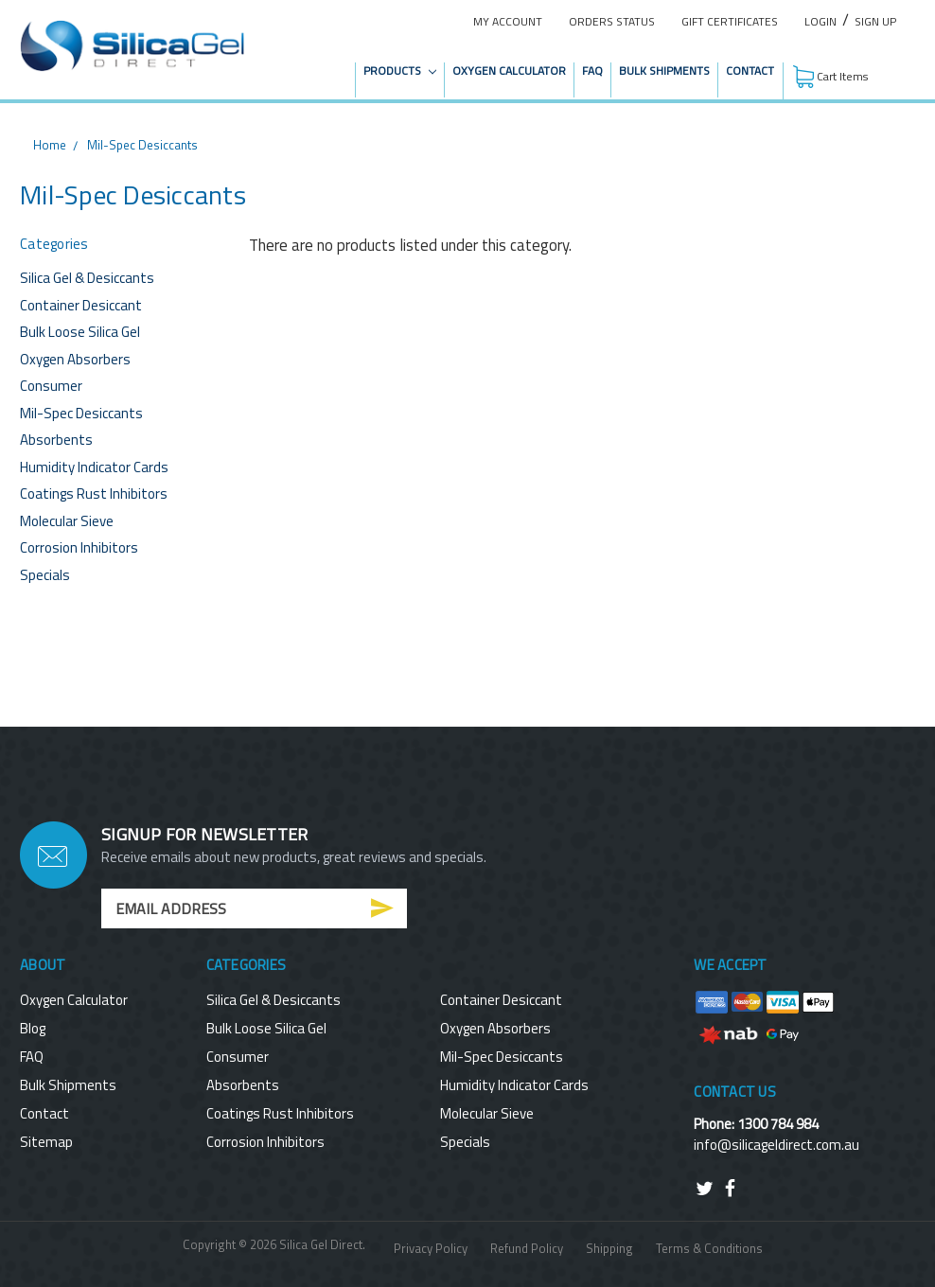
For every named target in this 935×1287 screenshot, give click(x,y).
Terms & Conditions (709, 1248)
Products (399, 70)
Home (49, 144)
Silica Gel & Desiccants (87, 278)
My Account (507, 21)
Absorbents (56, 439)
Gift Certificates (729, 21)
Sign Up (875, 21)
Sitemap (46, 1142)
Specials (45, 575)
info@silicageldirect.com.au (776, 1144)
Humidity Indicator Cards (94, 467)
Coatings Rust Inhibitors (94, 493)
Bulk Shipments (664, 70)
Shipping (609, 1248)
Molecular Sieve (67, 521)
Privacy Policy (431, 1248)
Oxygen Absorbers (75, 359)
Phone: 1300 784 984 (756, 1124)
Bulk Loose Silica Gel (80, 332)
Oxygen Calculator (509, 70)
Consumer (51, 386)
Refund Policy (526, 1248)
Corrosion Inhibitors (79, 547)
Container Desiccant (81, 305)
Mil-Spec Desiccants (142, 144)
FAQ (592, 70)
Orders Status (612, 21)
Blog (32, 1028)
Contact (750, 70)
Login (820, 21)
